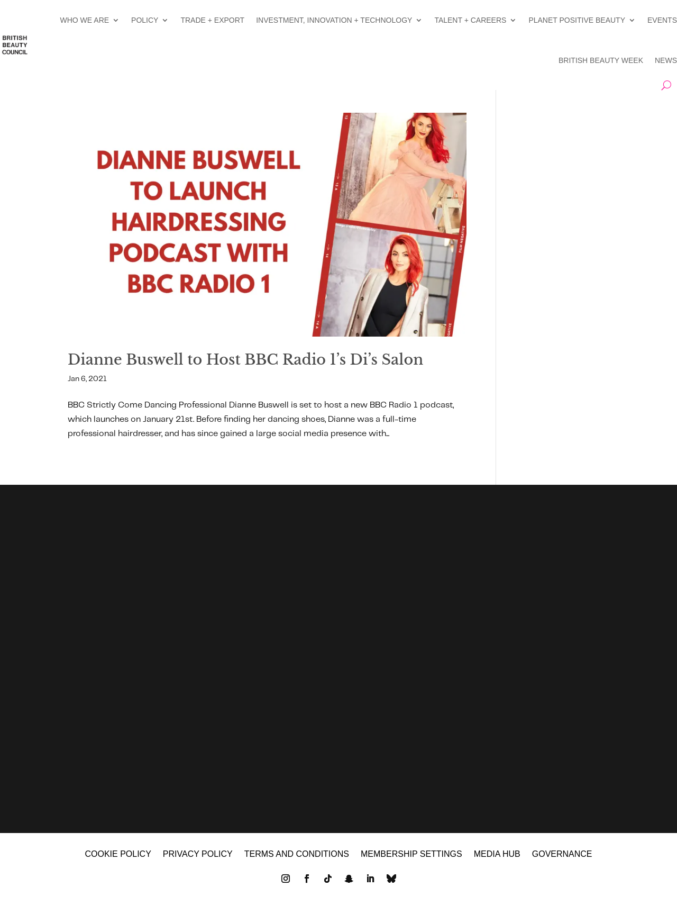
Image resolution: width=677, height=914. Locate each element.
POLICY (144, 20)
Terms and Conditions (296, 864)
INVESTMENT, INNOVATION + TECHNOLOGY (334, 20)
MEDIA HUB (497, 864)
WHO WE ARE (84, 20)
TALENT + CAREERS (470, 20)
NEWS (666, 60)
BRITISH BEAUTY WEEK (601, 60)
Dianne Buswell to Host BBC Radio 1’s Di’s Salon (245, 359)
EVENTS (662, 20)
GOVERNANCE (562, 864)
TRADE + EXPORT (212, 20)
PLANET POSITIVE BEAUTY (576, 20)
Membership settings (411, 864)
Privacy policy (198, 864)
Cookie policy (118, 864)
